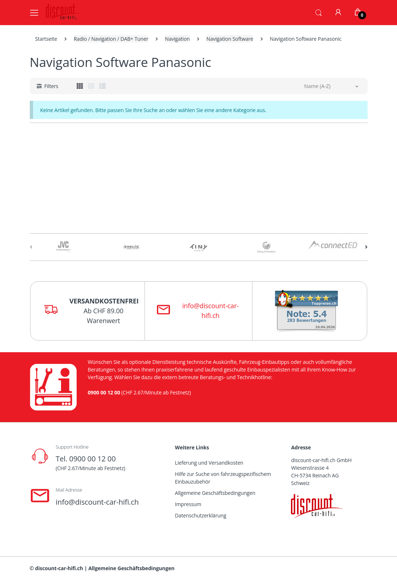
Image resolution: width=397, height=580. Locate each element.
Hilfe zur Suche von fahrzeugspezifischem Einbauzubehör (223, 477)
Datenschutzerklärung (200, 515)
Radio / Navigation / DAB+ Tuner (111, 38)
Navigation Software (229, 38)
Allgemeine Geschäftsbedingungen (215, 492)
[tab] (80, 86)
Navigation (177, 38)
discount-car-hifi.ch (59, 568)
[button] (319, 12)
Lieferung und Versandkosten (209, 462)
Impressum (188, 504)
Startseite (46, 38)
